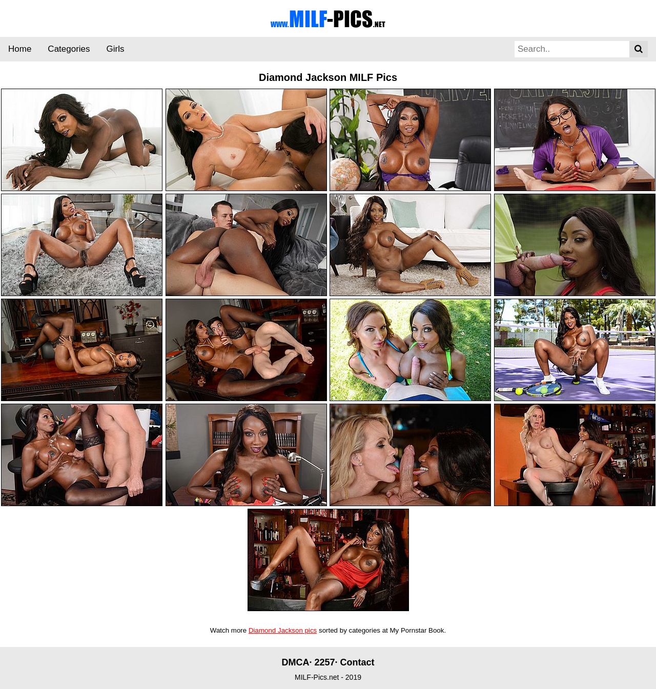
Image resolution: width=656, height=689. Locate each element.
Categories (69, 49)
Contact (357, 662)
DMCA (295, 662)
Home (19, 49)
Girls (116, 49)
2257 (324, 662)
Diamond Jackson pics (283, 630)
